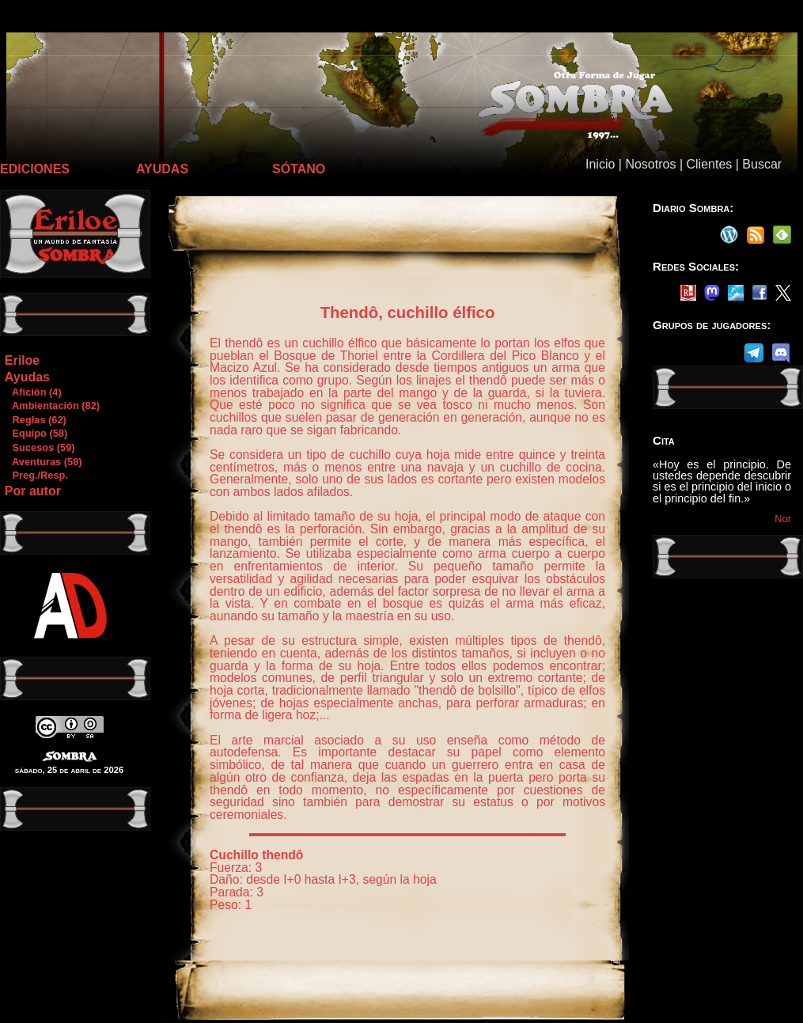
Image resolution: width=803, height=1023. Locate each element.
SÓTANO (298, 169)
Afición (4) (33, 392)
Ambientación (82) (52, 405)
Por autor (33, 491)
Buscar (762, 164)
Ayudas (27, 377)
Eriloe (22, 360)
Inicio (600, 164)
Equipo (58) (35, 433)
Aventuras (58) (43, 462)
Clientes (709, 164)
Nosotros (650, 164)
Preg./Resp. (36, 475)
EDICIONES (35, 169)
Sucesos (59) (39, 447)
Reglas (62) (35, 420)
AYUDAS (162, 169)
